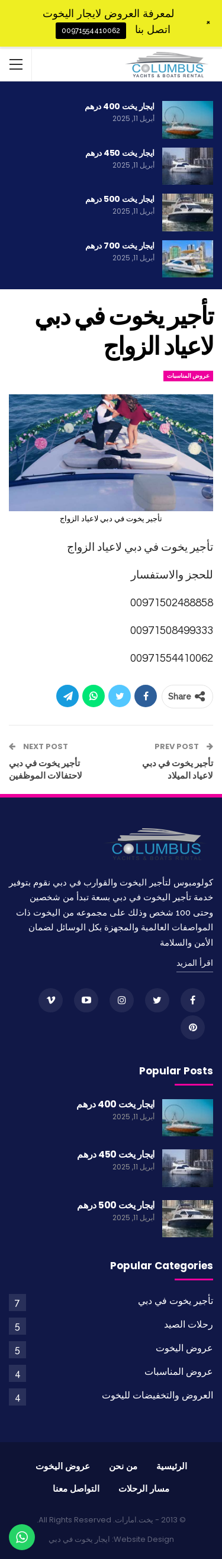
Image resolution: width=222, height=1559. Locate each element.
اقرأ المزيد (194, 963)
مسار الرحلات (143, 1488)
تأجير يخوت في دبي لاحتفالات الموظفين (45, 769)
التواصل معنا (76, 1488)
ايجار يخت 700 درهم (120, 245)
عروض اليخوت (184, 1348)
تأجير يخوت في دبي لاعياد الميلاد (177, 769)
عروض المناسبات (188, 375)
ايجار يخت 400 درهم (120, 106)
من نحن (123, 1466)
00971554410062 (91, 31)
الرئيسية (171, 1466)
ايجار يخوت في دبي (79, 1539)
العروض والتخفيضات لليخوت (157, 1395)
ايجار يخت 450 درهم (120, 153)
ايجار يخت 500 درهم (120, 199)
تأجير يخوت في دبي (175, 1300)
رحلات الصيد (188, 1324)
